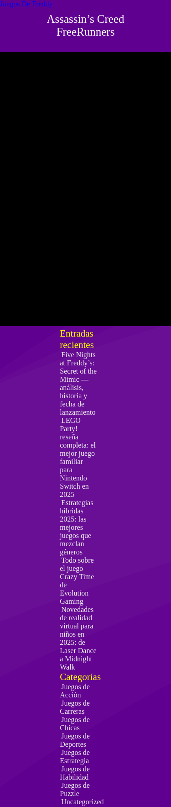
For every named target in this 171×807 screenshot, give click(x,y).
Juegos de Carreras (75, 707)
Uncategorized (82, 802)
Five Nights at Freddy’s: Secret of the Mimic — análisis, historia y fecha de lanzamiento (78, 383)
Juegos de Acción (75, 691)
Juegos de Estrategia (75, 757)
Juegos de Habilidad (75, 773)
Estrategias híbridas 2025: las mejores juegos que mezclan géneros (76, 527)
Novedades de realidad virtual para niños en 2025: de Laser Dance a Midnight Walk (78, 638)
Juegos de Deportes (75, 740)
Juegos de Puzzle (75, 789)
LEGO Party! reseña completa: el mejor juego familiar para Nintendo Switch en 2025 (78, 457)
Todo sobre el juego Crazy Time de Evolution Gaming (77, 580)
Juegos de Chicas (75, 724)
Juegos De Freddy (26, 4)
